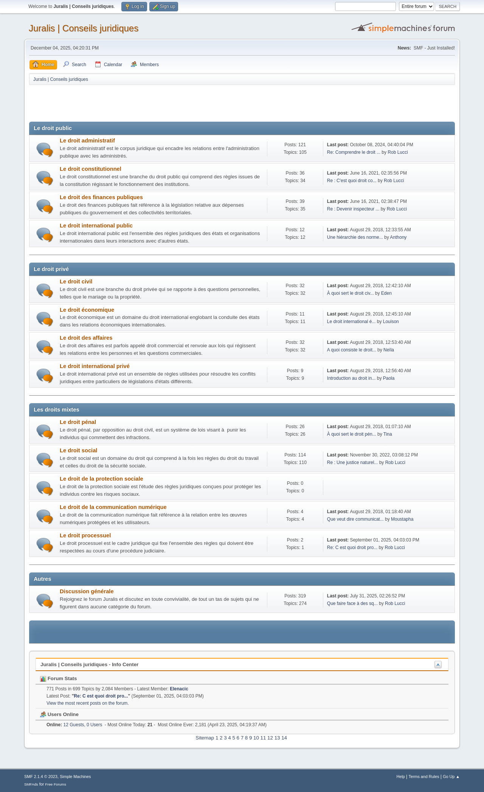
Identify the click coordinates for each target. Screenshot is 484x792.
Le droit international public (96, 226)
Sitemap (204, 738)
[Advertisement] (166, 105)
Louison (391, 321)
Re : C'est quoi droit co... (352, 180)
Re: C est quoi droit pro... (352, 547)
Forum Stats (58, 678)
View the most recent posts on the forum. (88, 703)
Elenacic (179, 688)
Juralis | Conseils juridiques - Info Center (89, 664)
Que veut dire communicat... (355, 519)
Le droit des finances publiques (101, 197)
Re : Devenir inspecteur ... (353, 209)
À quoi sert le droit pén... (351, 434)
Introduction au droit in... (351, 378)
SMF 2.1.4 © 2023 (40, 776)
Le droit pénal (78, 422)
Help (401, 776)
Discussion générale (87, 591)
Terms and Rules (424, 776)
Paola (389, 378)
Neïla (388, 350)
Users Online (59, 714)
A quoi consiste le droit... (351, 350)
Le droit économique (87, 310)
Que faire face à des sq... (352, 603)
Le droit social (78, 450)
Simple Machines (75, 776)
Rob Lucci (398, 152)
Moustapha (402, 519)
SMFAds (31, 784)
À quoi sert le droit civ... (350, 293)
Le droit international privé (95, 366)
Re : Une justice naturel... (352, 462)
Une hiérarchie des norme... (355, 237)
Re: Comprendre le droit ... (353, 152)
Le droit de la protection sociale (101, 479)
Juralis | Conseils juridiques (83, 28)
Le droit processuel (85, 535)
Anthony (398, 237)
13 (277, 738)
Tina (387, 434)
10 (256, 738)
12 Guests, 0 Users (74, 724)
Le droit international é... (351, 321)
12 (270, 738)
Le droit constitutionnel (90, 169)
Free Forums (55, 784)
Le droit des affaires (86, 338)
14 (284, 738)
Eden (386, 293)
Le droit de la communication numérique (113, 507)
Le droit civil (76, 281)
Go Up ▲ (451, 776)
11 (263, 738)
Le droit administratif (87, 141)
